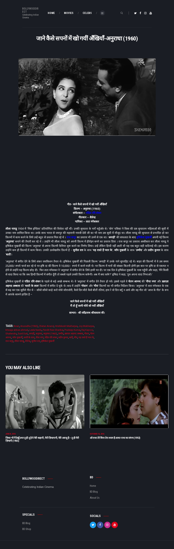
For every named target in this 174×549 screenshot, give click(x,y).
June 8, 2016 (10, 435)
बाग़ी (71, 337)
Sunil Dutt (23, 333)
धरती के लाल (29, 337)
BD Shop (26, 530)
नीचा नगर (40, 337)
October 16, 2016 (97, 435)
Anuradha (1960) (29, 326)
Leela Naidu (35, 330)
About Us (95, 498)
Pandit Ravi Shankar (53, 330)
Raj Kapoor (87, 330)
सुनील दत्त (35, 341)
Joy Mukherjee (86, 326)
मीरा (75, 337)
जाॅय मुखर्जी (17, 337)
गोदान (86, 333)
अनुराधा (38, 333)
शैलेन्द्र (27, 341)
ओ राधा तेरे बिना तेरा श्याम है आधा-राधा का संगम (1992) (115, 438)
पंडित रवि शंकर (93, 213)
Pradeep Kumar (72, 330)
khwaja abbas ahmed (16, 330)
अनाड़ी (31, 333)
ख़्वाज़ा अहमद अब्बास (74, 333)
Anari (16, 326)
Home (93, 486)
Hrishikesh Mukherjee (66, 326)
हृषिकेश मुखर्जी (144, 237)
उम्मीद (60, 333)
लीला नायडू (19, 341)
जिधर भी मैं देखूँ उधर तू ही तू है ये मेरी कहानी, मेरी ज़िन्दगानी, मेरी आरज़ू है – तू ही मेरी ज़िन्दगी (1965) (42, 440)
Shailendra (11, 333)
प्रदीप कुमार (63, 337)
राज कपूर (71, 237)
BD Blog (94, 492)
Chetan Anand (46, 326)
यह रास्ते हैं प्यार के (86, 337)
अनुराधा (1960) (50, 333)
